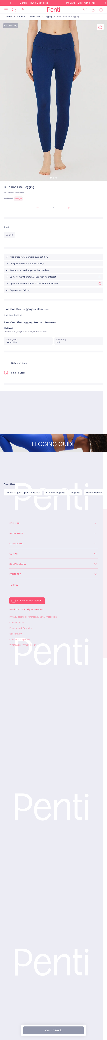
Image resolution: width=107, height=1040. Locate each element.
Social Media (17, 564)
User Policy (15, 633)
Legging (48, 16)
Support (14, 553)
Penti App (15, 574)
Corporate (16, 543)
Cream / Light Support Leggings (23, 492)
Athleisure (35, 16)
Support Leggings (55, 492)
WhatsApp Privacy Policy (22, 645)
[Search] (14, 9)
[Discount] (22, 9)
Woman (21, 16)
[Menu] (6, 9)
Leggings (75, 492)
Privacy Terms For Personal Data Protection (33, 616)
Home (9, 16)
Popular (14, 523)
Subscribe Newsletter (29, 600)
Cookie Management (20, 639)
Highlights (16, 533)
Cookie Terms (16, 622)
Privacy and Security (20, 628)
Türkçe (13, 585)
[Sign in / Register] (93, 9)
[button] (51, 178)
